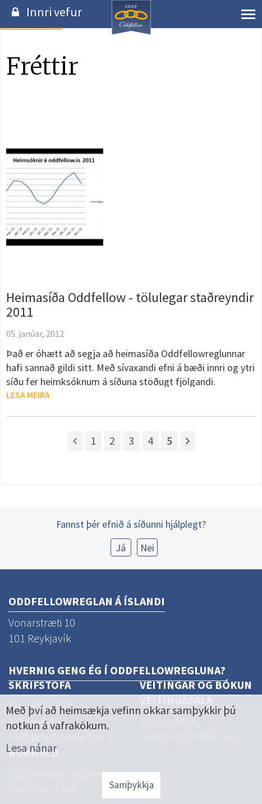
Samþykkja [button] (131, 785)
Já (121, 547)
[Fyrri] (74, 441)
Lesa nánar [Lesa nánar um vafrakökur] (31, 748)
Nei (147, 547)
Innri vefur (54, 12)
